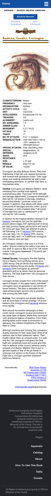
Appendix (36, 446)
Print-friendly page (23, 387)
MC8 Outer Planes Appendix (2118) (37, 368)
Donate (38, 478)
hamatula (33, 303)
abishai (26, 234)
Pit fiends (40, 266)
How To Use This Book (28, 465)
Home (6, 3)
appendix (8, 10)
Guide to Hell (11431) (36, 375)
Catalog (37, 453)
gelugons (7, 268)
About (38, 459)
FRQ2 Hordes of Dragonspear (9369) (36, 378)
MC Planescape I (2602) (34, 372)
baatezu (6, 221)
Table (39, 472)
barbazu (27, 231)
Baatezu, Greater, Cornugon (31, 10)
